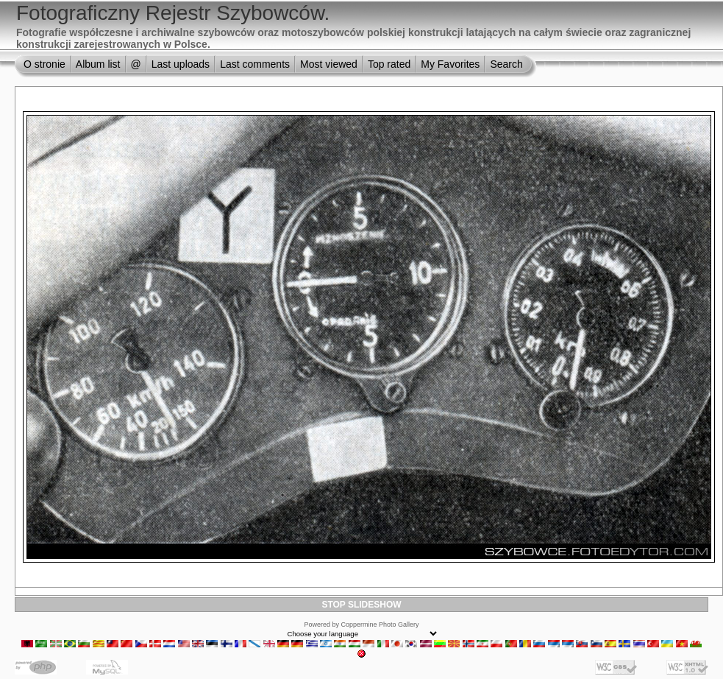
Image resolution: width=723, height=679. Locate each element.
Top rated (389, 64)
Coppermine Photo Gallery (380, 624)
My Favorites (450, 64)
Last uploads (181, 64)
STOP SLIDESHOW (361, 604)
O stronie (44, 64)
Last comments (255, 64)
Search (506, 64)
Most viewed (328, 64)
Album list (98, 64)
